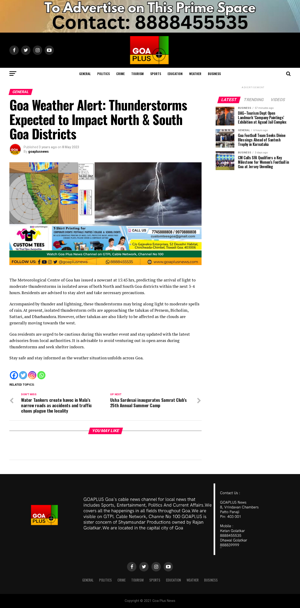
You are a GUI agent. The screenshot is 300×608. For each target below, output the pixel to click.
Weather (195, 73)
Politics (103, 73)
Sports (155, 73)
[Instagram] (32, 375)
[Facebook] (14, 375)
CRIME (120, 73)
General (85, 73)
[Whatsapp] (41, 375)
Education (175, 73)
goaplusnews (38, 151)
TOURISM (137, 73)
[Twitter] (23, 375)
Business (214, 73)
